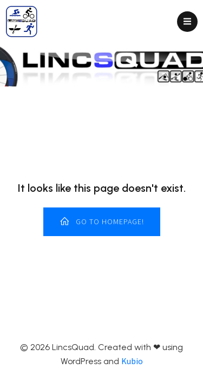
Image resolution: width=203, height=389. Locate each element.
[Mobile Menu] (187, 21)
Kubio (132, 361)
